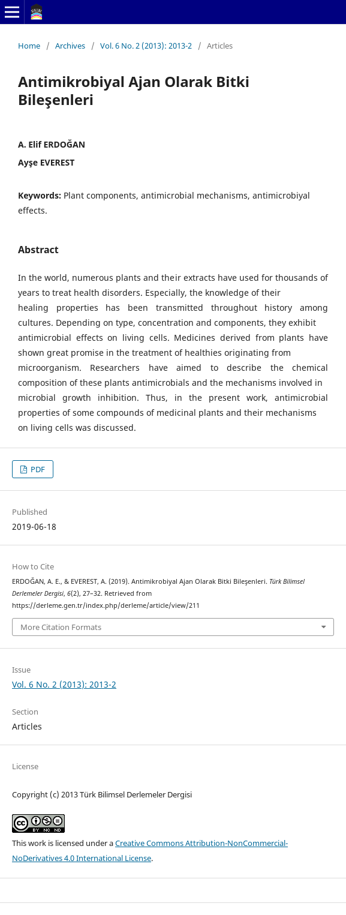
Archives (70, 45)
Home (29, 45)
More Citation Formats (60, 627)
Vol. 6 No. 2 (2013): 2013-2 (146, 45)
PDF (37, 469)
